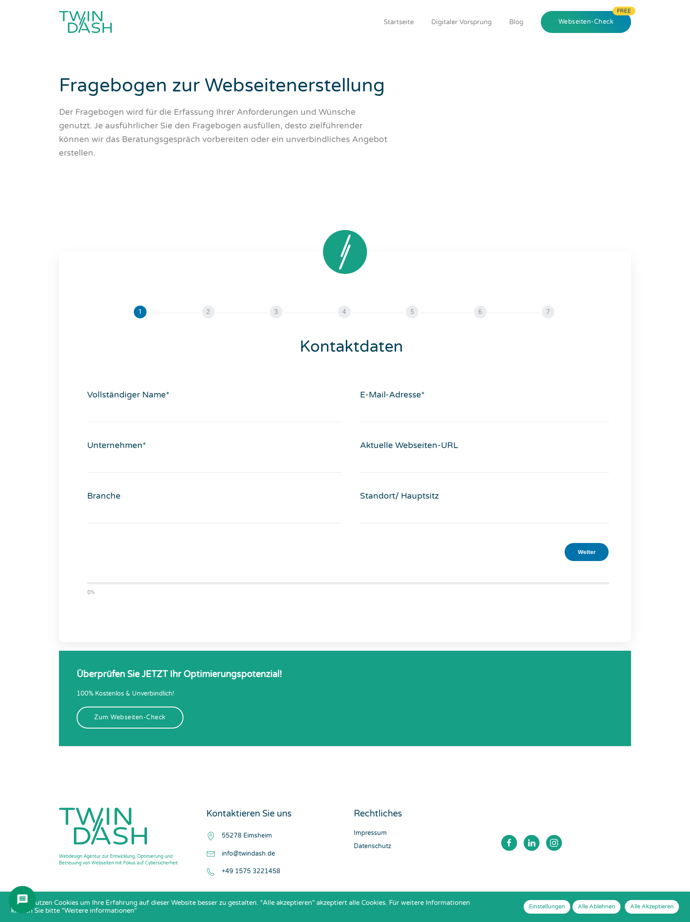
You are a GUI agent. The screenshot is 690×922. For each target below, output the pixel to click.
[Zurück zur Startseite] (85, 22)
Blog (516, 22)
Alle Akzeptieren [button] (652, 906)
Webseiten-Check (586, 22)
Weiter (587, 552)
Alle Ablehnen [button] (596, 906)
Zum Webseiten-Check (130, 717)
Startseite (399, 22)
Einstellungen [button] (547, 906)
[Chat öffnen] (22, 899)
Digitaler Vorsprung (461, 22)
